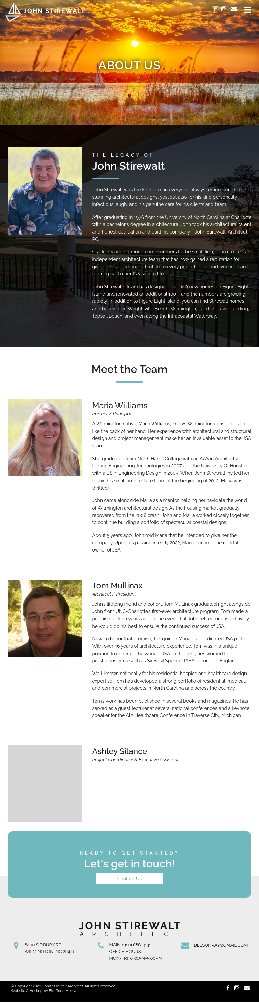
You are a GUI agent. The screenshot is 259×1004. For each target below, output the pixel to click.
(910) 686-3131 (136, 946)
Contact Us (129, 880)
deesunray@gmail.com (221, 946)
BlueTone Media (62, 992)
